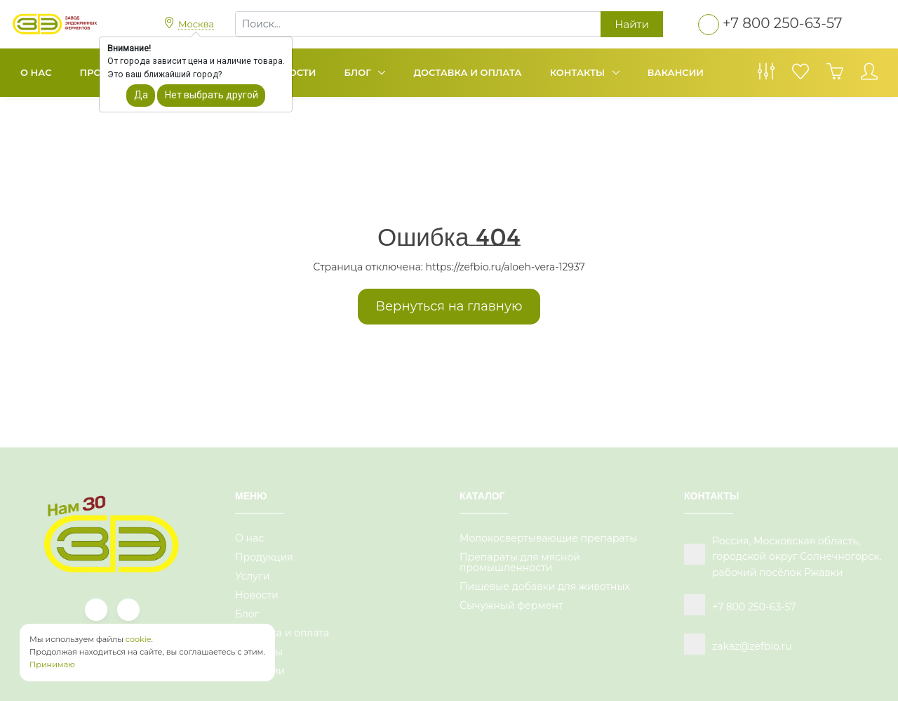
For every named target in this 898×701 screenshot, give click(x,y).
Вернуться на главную (449, 306)
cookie (139, 639)
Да (141, 94)
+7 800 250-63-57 (783, 23)
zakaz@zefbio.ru (752, 646)
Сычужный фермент (511, 605)
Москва (196, 24)
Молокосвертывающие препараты (548, 538)
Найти (632, 24)
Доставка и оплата (467, 72)
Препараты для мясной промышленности (520, 562)
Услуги (252, 576)
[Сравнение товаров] (766, 75)
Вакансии (676, 72)
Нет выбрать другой (211, 94)
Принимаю (52, 664)
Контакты (579, 72)
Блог (359, 72)
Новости (257, 595)
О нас (36, 72)
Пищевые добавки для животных (545, 586)
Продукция (264, 557)
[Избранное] (800, 75)
